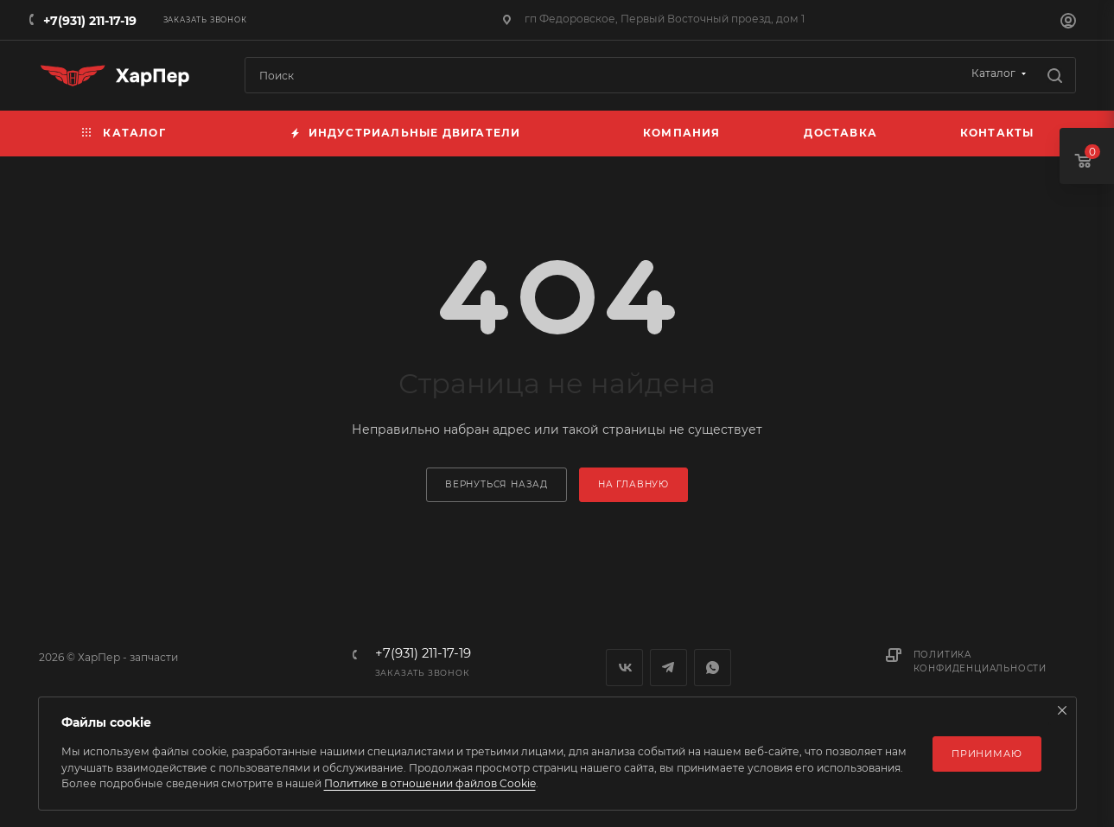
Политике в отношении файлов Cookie (430, 783)
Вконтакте (624, 667)
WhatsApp (712, 667)
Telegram (668, 667)
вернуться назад (496, 484)
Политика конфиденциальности (980, 661)
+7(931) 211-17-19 (90, 21)
